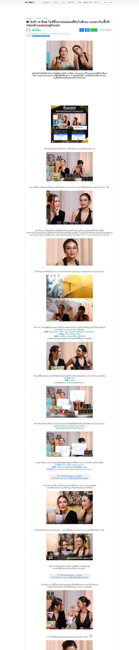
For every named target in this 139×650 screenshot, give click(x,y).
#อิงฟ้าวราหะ (36, 36)
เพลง (55, 2)
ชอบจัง (94, 30)
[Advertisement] (69, 92)
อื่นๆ (96, 2)
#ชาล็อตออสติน (45, 36)
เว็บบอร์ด (70, 2)
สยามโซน (29, 18)
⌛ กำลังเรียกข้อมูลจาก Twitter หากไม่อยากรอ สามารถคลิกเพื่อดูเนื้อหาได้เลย (69, 477)
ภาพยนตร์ (45, 2)
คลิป (79, 2)
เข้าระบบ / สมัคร (108, 2)
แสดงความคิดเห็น (105, 30)
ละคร (63, 2)
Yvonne (34, 29)
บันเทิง (46, 18)
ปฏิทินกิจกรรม (88, 2)
